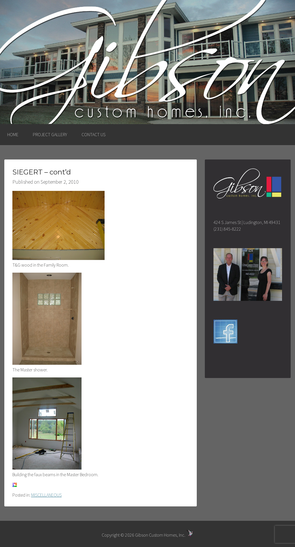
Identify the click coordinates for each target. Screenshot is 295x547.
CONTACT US (93, 134)
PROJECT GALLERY (50, 134)
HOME (12, 134)
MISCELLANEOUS (46, 495)
